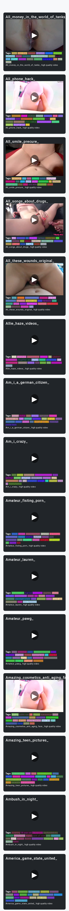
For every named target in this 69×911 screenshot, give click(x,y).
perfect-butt (12, 363)
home (16, 841)
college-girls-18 (41, 422)
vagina (32, 717)
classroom (38, 661)
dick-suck (50, 596)
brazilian (10, 596)
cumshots (21, 357)
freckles (16, 776)
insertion (48, 116)
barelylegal (54, 534)
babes (26, 723)
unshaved (55, 836)
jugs (28, 125)
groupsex (42, 304)
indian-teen (19, 122)
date (61, 839)
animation (32, 481)
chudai (30, 596)
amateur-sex (18, 593)
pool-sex (19, 661)
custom (36, 540)
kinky (55, 116)
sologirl (15, 714)
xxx (27, 238)
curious (36, 714)
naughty (16, 658)
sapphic (23, 895)
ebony (9, 241)
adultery (37, 537)
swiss (23, 244)
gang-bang (51, 360)
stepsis (9, 841)
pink (32, 422)
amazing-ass (33, 357)
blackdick (24, 897)
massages (17, 178)
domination (11, 540)
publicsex (27, 540)
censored (22, 363)
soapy (14, 892)
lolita (25, 184)
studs (33, 599)
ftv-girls (49, 53)
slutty (44, 419)
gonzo (24, 658)
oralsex (21, 537)
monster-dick (12, 419)
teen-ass (46, 720)
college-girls (19, 125)
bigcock (21, 298)
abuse (49, 599)
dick (19, 543)
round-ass (57, 599)
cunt (24, 178)
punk (56, 839)
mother (27, 655)
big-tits (12, 543)
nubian (55, 593)
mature (17, 478)
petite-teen (11, 425)
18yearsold (37, 833)
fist (20, 481)
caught (58, 419)
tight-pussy (52, 304)
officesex (10, 422)
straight (29, 244)
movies (30, 363)
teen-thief (22, 53)
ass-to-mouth (18, 773)
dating (43, 178)
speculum (10, 56)
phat (29, 178)
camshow (40, 717)
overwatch (48, 59)
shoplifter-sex (24, 360)
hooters (39, 116)
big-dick (35, 178)
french (20, 475)
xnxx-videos (31, 122)
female (25, 422)
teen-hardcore (30, 602)
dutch (46, 779)
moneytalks (11, 602)
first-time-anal (46, 895)
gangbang (51, 178)
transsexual (46, 714)
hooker (9, 366)
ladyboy (55, 122)
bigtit (19, 602)
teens (17, 897)
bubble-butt (36, 478)
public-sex (50, 238)
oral (48, 776)
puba (29, 658)
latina (13, 839)
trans (53, 776)
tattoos (14, 59)
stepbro (9, 122)
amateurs (36, 241)
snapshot (54, 892)
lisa (31, 714)
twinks (24, 116)
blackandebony (50, 833)
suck (14, 238)
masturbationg (44, 122)
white (28, 773)
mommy (10, 897)
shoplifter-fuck (33, 534)
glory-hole (48, 839)
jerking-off (11, 301)
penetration (11, 723)
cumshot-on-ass (13, 779)
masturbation (15, 484)
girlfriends (23, 892)
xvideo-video (47, 241)
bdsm (14, 652)
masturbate (19, 836)
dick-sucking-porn (39, 56)
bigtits (16, 304)
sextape (53, 416)
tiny (36, 596)
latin (59, 360)
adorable (32, 184)
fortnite (15, 241)
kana (8, 59)
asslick (18, 422)
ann (57, 238)
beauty (51, 56)
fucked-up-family (42, 652)
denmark (20, 301)
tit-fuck (35, 360)
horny (20, 723)
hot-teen (38, 59)
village (9, 658)
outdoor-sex (26, 119)
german (9, 478)
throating (28, 661)
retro (14, 475)
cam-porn (42, 184)
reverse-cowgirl (44, 773)
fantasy (41, 238)
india (20, 184)
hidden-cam (31, 301)
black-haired (39, 119)
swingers (44, 540)
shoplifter (10, 181)
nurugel (9, 125)
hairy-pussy (40, 776)
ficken (35, 181)
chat (31, 307)
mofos (22, 416)
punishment (37, 839)
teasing (15, 416)
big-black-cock (28, 776)
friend (53, 119)
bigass (29, 836)
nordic (37, 244)
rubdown (56, 357)
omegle (41, 481)
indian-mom (34, 892)
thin (46, 655)
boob (58, 56)
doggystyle (56, 363)
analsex (31, 116)
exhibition (22, 652)
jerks (48, 836)
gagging (28, 419)
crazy (8, 307)
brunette (45, 534)
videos (28, 241)
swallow (22, 59)
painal (50, 184)
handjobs (41, 599)
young (55, 714)
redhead (25, 307)
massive (26, 56)
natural (45, 537)
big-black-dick (50, 658)
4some (28, 839)
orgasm (35, 416)
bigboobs (40, 53)
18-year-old (26, 833)
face (37, 363)
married (32, 53)
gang (53, 720)
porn (51, 537)
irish (18, 181)
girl (50, 181)
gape (32, 723)
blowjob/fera (20, 596)
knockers (15, 307)
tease (55, 475)
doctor (19, 56)
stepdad (44, 357)
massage (54, 422)
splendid (47, 478)
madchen (16, 116)
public (30, 652)
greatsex (21, 238)
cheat (14, 53)
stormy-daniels (34, 720)
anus (21, 419)
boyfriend (26, 478)
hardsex (33, 238)
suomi (9, 244)
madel (43, 244)
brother (50, 897)
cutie (17, 119)
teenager (58, 241)
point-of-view (38, 836)
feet (47, 119)
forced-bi (15, 782)
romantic (19, 655)
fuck (25, 481)
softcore (53, 481)
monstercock (12, 481)
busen (28, 181)
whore (15, 534)
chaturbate (31, 304)
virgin (19, 540)
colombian (43, 181)
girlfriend (10, 599)
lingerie (21, 534)
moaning (16, 833)
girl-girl (30, 59)
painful (41, 596)
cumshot (56, 181)
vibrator (51, 419)
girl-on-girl (38, 593)
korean (42, 360)
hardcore (57, 53)
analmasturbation (43, 475)
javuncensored (32, 298)
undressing (54, 540)
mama (43, 363)
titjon (14, 298)
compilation (11, 360)
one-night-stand (23, 599)
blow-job (44, 298)
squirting (47, 593)
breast (55, 773)
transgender (12, 184)
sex (50, 357)
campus (22, 720)
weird (34, 773)
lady (55, 59)
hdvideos (36, 419)
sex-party (26, 779)
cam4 (54, 478)
